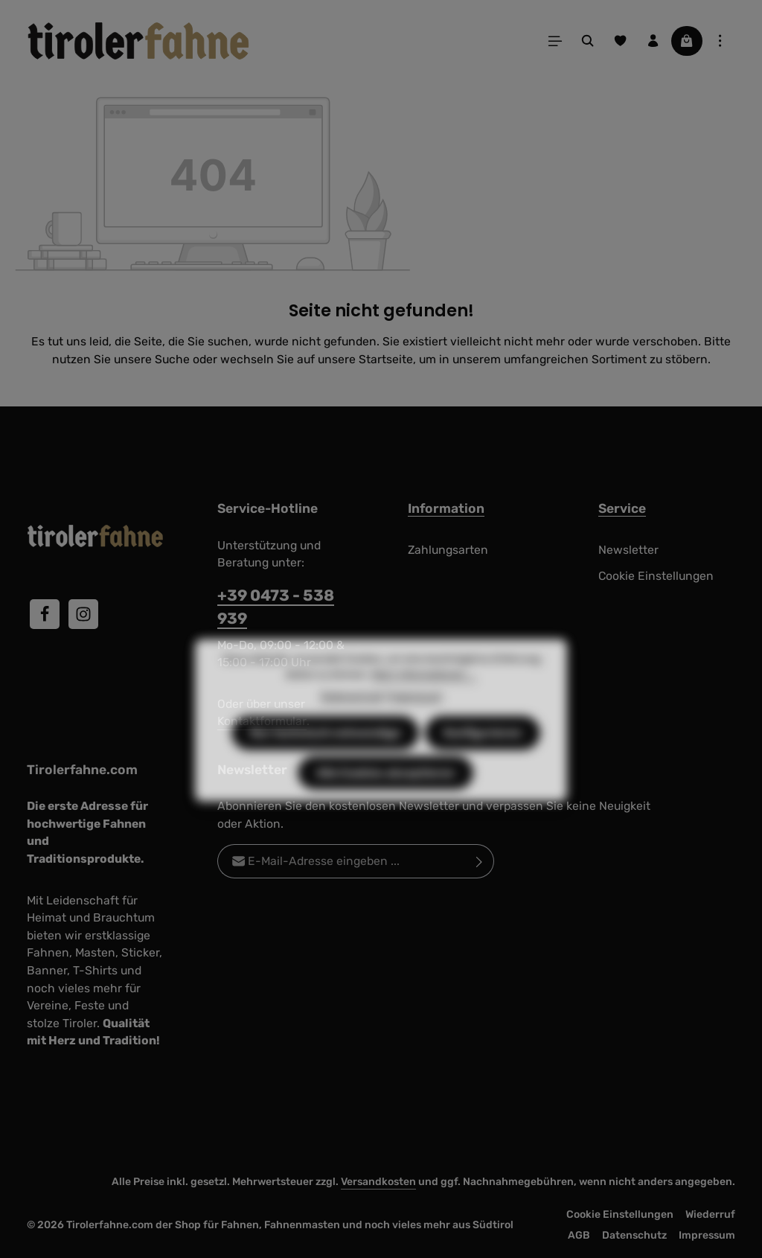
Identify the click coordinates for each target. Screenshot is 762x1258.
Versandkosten (378, 1181)
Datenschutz (634, 1235)
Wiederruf (710, 1214)
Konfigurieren (483, 760)
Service (622, 508)
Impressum (707, 1235)
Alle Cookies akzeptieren (385, 801)
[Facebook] (45, 614)
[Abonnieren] (479, 861)
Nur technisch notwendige (325, 760)
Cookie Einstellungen (656, 576)
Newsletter (628, 550)
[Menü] (555, 41)
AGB (579, 1235)
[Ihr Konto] (653, 41)
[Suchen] (588, 41)
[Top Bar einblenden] (720, 41)
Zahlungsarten (448, 550)
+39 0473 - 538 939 (275, 607)
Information (446, 508)
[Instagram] (83, 614)
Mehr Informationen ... (423, 702)
